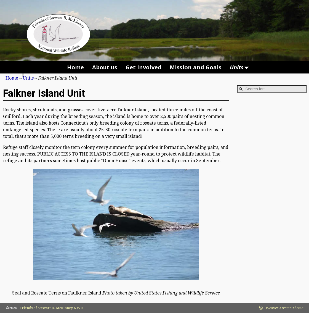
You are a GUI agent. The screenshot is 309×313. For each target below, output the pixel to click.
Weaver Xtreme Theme (284, 308)
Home (75, 67)
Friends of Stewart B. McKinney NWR (51, 308)
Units (241, 67)
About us (104, 67)
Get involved (143, 67)
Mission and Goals (196, 67)
